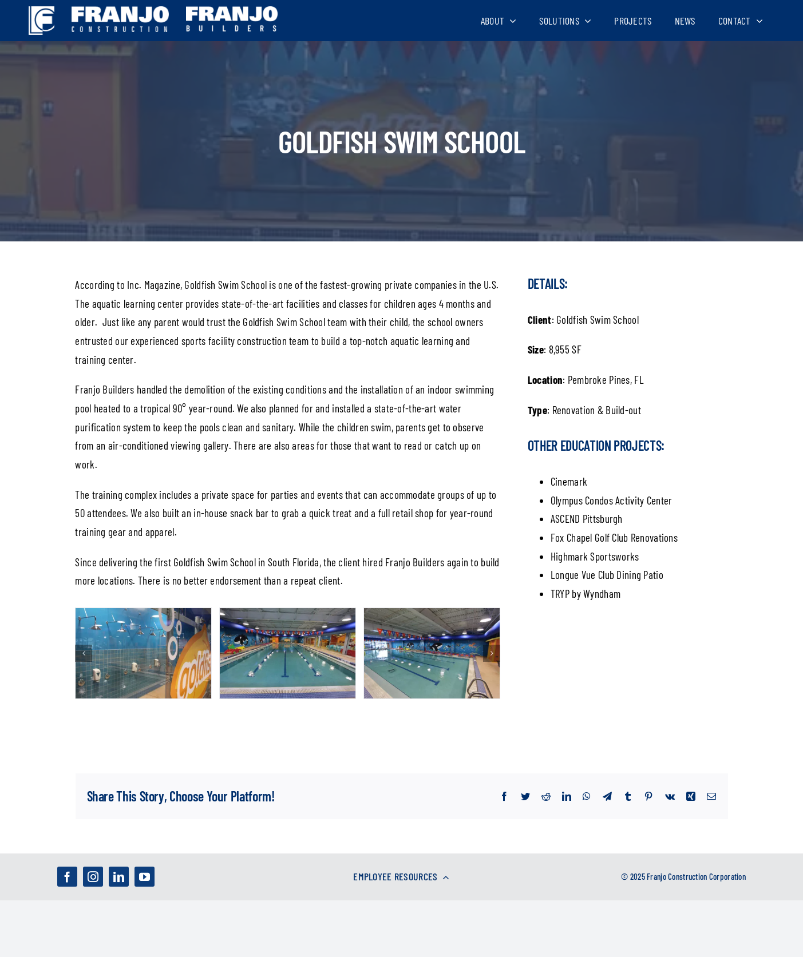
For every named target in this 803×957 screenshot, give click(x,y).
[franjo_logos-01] (41, 11)
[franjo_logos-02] (232, 11)
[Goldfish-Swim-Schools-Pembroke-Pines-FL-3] (287, 651)
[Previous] (83, 653)
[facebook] (67, 877)
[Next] (491, 653)
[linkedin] (119, 877)
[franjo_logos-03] (120, 11)
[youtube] (145, 877)
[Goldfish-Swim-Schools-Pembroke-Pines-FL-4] (432, 651)
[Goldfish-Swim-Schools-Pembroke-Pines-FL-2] (143, 651)
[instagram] (93, 877)
